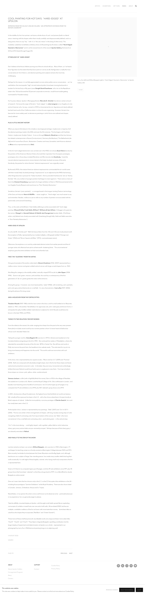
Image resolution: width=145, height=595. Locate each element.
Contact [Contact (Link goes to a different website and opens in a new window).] (36, 569)
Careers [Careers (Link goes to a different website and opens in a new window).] (10, 578)
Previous (64, 553)
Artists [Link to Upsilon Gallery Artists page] (97, 6)
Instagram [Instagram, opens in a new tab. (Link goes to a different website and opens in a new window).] (118, 565)
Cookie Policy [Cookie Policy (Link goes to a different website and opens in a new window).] (55, 565)
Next (70, 553)
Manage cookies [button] (112, 590)
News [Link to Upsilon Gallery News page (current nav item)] (124, 6)
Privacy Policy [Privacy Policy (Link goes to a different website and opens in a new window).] (55, 568)
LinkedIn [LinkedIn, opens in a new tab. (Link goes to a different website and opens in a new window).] (122, 565)
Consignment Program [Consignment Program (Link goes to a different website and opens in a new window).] (15, 572)
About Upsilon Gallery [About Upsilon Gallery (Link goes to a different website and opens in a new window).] (15, 569)
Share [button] (81, 89)
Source (10, 540)
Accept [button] (139, 589)
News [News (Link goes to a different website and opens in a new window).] (10, 575)
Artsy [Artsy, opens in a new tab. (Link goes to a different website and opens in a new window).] (126, 565)
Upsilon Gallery (18, 6)
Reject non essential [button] (127, 589)
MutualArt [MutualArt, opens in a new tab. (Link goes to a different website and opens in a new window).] (131, 565)
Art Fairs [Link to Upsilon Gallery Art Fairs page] (116, 6)
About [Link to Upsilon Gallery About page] (131, 6)
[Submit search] (136, 5)
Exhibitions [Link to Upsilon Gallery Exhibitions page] (107, 6)
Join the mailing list (135, 565)
